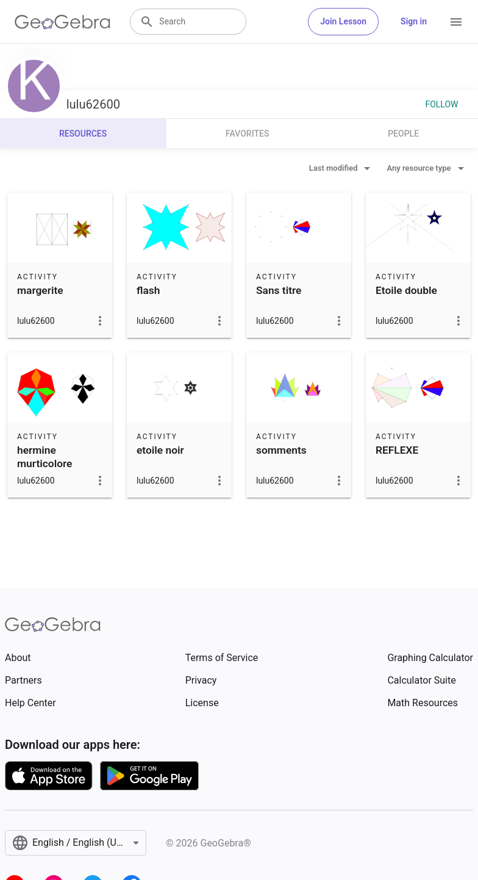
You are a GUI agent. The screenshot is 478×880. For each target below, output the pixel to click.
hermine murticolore (44, 457)
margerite (40, 290)
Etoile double (406, 290)
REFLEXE (397, 450)
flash (148, 290)
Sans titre (278, 290)
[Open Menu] (456, 22)
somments (281, 450)
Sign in (414, 21)
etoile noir (160, 450)
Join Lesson (343, 21)
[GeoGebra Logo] (62, 22)
